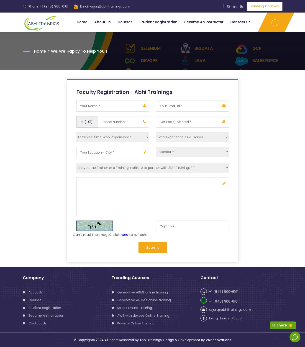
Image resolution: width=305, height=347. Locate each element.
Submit (152, 247)
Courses (124, 22)
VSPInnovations (218, 339)
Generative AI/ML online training (142, 292)
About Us (101, 22)
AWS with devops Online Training (143, 315)
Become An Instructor (203, 22)
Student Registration (157, 22)
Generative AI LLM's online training (144, 300)
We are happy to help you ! (79, 51)
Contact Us (240, 22)
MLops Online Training (134, 307)
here (124, 234)
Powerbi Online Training (135, 323)
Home (81, 22)
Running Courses (265, 6)
